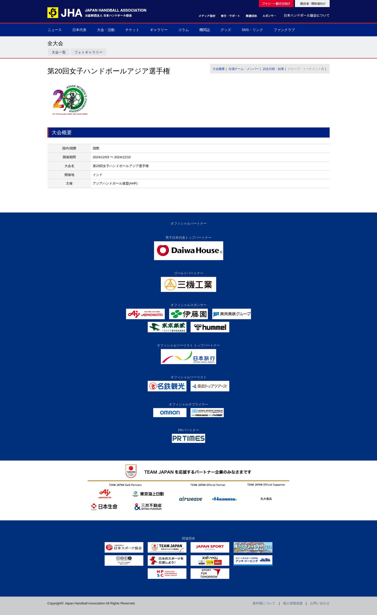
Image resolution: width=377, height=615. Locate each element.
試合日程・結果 (273, 69)
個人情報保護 (293, 603)
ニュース (55, 30)
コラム (183, 30)
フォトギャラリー (88, 52)
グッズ (226, 30)
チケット (132, 30)
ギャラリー (159, 30)
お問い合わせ (320, 603)
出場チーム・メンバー (244, 69)
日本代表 (79, 30)
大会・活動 (106, 30)
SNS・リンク (252, 30)
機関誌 (204, 30)
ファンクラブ (284, 30)
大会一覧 (59, 52)
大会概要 (219, 69)
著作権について (264, 603)
